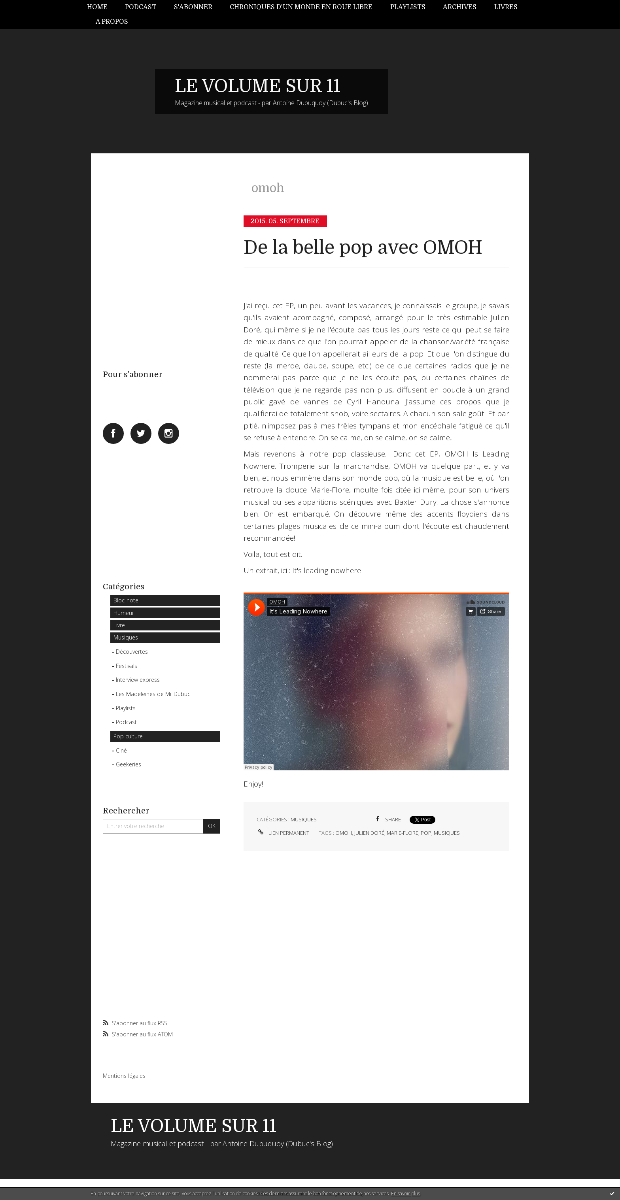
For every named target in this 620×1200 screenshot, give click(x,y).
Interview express (138, 679)
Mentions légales (124, 1075)
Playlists (407, 7)
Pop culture (128, 736)
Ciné (121, 750)
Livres (506, 7)
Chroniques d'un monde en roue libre (301, 7)
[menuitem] (101, 7)
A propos (112, 21)
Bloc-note (125, 600)
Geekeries (128, 764)
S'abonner (193, 7)
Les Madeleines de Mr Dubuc (153, 694)
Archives (459, 7)
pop (426, 832)
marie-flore (402, 832)
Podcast (140, 7)
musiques (447, 832)
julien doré (369, 832)
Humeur (123, 613)
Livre (119, 625)
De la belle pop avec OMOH (363, 247)
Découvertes (132, 651)
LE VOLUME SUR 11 (257, 86)
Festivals (126, 666)
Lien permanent (283, 832)
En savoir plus (405, 1193)
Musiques (125, 637)
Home (97, 7)
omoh (343, 832)
